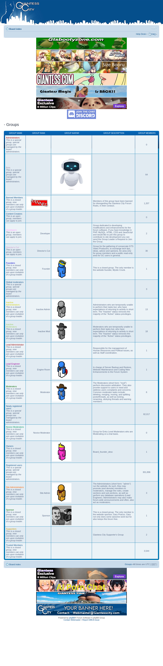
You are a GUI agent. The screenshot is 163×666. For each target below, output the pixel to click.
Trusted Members (14, 545)
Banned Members (14, 197)
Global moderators (15, 282)
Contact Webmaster (72, 620)
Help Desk (141, 34)
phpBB (72, 618)
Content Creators (14, 214)
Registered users (14, 465)
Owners (9, 446)
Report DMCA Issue (90, 620)
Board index (15, 29)
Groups (128, 564)
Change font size (154, 28)
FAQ (153, 34)
